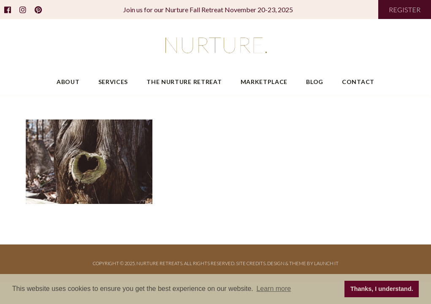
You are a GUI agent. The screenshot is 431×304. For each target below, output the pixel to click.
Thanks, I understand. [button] (381, 288)
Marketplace (264, 81)
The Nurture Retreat (184, 81)
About (68, 81)
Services (113, 81)
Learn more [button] (273, 288)
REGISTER (404, 9)
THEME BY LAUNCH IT (314, 263)
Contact (358, 81)
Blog (314, 81)
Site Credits (251, 263)
